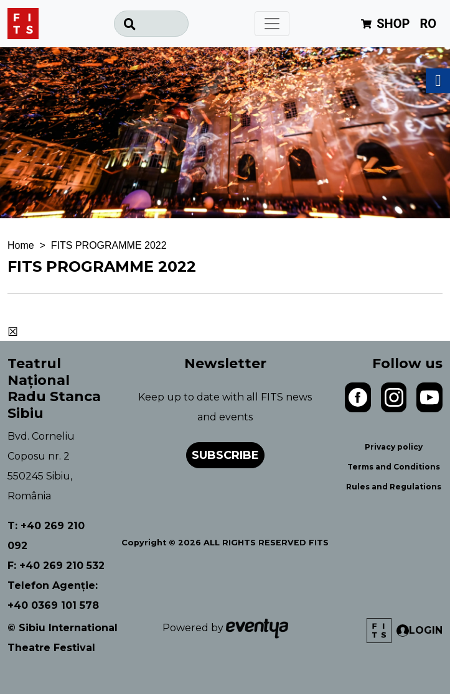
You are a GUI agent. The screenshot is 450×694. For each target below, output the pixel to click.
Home (20, 245)
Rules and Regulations (393, 486)
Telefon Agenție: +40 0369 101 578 (53, 595)
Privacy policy (394, 446)
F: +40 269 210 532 (56, 565)
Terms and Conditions (393, 466)
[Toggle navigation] (272, 23)
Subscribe (225, 455)
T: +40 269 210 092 (46, 536)
